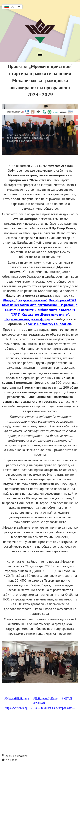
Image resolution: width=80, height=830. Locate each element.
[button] (12, 6)
